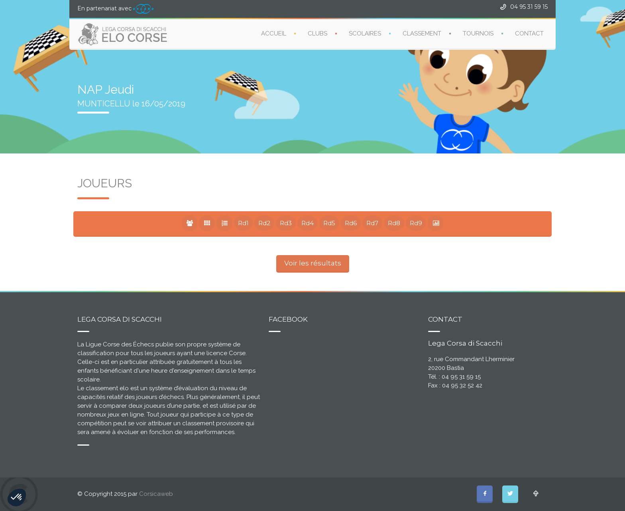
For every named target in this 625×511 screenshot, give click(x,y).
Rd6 (351, 223)
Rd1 (243, 223)
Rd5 (329, 223)
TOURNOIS (478, 33)
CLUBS (317, 33)
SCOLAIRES (365, 33)
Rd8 (394, 223)
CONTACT (529, 33)
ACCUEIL (273, 33)
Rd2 (264, 223)
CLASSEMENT (422, 33)
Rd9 (416, 223)
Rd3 (286, 223)
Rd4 (307, 223)
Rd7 (372, 223)
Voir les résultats (312, 263)
